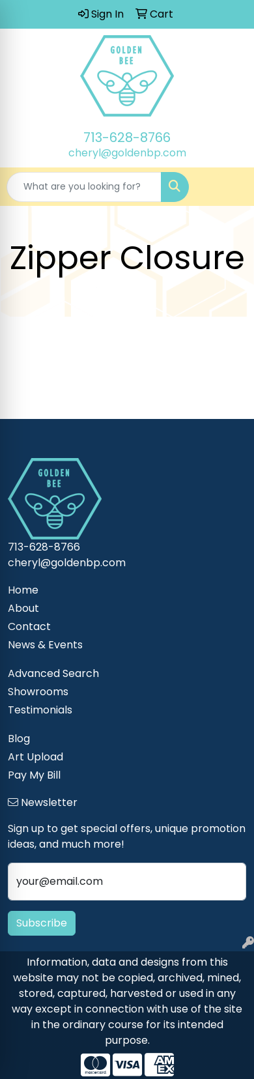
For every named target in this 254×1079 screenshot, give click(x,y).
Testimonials (40, 709)
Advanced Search (53, 673)
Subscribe (41, 922)
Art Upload (35, 756)
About (23, 608)
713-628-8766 (127, 137)
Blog (19, 738)
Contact (29, 626)
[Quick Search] (84, 187)
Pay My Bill (34, 775)
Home (23, 590)
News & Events (45, 644)
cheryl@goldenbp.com (127, 152)
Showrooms (38, 691)
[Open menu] (228, 187)
